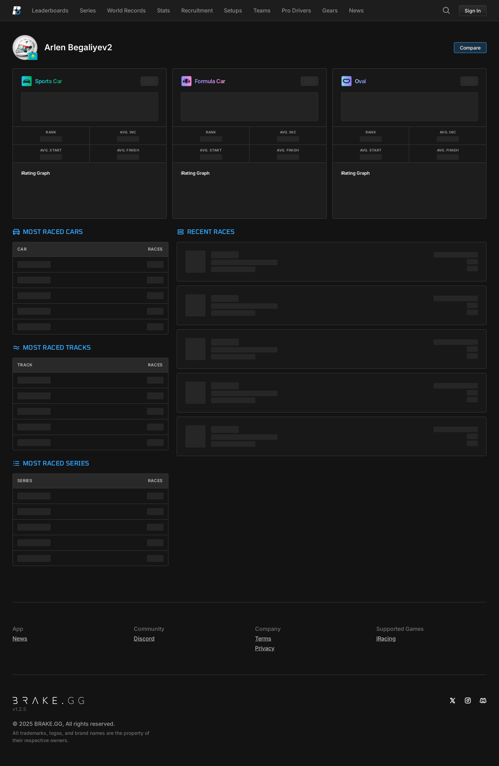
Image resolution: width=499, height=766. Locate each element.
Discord (144, 638)
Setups (233, 10)
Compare (470, 48)
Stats (163, 10)
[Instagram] (467, 700)
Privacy (264, 648)
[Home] (16, 10)
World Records (126, 10)
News (356, 10)
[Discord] (483, 700)
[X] (452, 700)
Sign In (473, 11)
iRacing (386, 638)
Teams (262, 10)
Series (88, 10)
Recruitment (197, 10)
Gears (330, 10)
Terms (263, 638)
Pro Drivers (296, 10)
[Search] (446, 10)
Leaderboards (50, 10)
